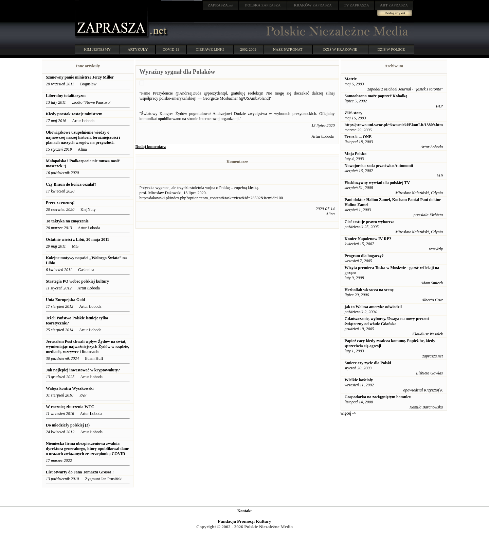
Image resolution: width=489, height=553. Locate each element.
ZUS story (353, 113)
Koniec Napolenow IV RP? (368, 238)
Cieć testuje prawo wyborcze (370, 221)
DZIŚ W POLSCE (391, 49)
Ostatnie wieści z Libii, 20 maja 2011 (77, 239)
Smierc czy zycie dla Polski (368, 363)
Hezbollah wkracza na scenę (369, 289)
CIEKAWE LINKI (210, 49)
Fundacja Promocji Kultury (244, 521)
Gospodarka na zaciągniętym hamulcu (378, 397)
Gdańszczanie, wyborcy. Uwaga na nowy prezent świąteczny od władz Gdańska (387, 321)
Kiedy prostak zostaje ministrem (74, 114)
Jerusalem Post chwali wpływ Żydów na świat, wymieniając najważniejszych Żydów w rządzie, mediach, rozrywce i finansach (87, 346)
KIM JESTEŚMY (97, 49)
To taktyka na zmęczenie (67, 221)
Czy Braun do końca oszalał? (71, 184)
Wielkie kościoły (359, 380)
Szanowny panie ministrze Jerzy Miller (80, 77)
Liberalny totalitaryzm (66, 95)
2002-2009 (248, 49)
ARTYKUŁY (138, 49)
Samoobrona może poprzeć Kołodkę (376, 96)
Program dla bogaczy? (364, 255)
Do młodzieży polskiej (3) (68, 425)
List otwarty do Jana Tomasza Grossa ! (80, 472)
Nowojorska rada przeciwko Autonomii (379, 165)
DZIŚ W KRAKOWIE (340, 49)
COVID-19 (171, 49)
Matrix (351, 79)
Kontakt (244, 510)
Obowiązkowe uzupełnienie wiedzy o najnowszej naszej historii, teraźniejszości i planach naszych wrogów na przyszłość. (83, 137)
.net (221, 5)
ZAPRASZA (263, 5)
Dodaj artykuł (395, 13)
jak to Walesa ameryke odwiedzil (373, 306)
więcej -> (348, 413)
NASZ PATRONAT (288, 49)
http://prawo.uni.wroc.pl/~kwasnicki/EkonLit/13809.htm (394, 124)
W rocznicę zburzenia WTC (70, 406)
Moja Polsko (355, 153)
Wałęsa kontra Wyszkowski (70, 388)
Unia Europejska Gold (66, 299)
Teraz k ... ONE (358, 136)
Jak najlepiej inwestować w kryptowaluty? (83, 370)
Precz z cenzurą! (60, 202)
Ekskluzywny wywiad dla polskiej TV (377, 182)
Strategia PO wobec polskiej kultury (77, 281)
